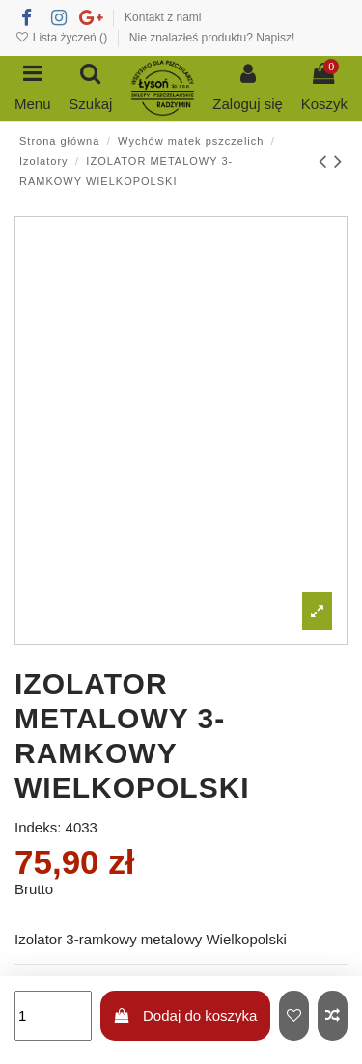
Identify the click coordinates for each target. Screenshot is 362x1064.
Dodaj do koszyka (185, 1015)
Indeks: (37, 827)
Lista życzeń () (62, 37)
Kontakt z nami (163, 17)
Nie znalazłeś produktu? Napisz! (211, 37)
